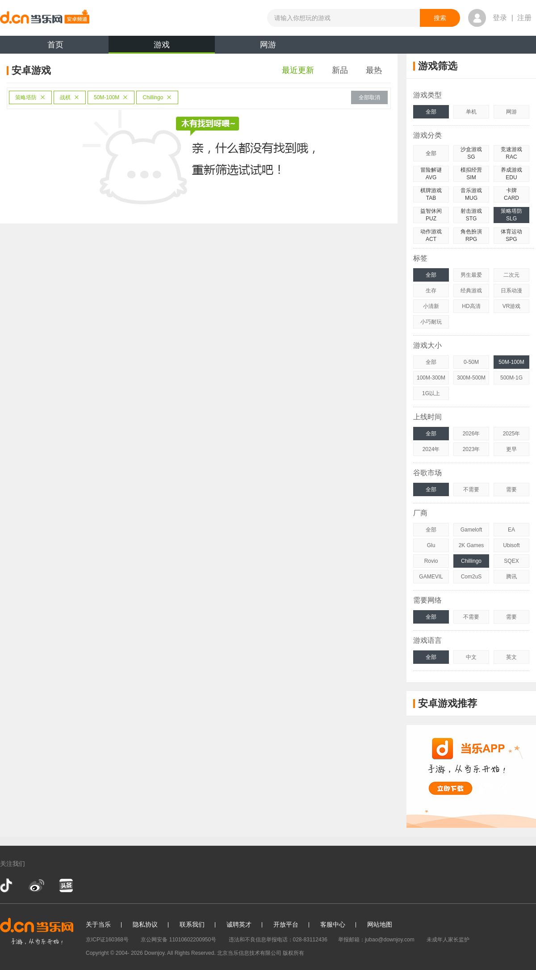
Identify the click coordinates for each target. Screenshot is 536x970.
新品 (340, 70)
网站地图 (379, 924)
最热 (374, 70)
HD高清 (471, 306)
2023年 (471, 449)
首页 (55, 44)
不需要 (471, 489)
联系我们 (192, 924)
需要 (511, 489)
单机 (471, 112)
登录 (500, 17)
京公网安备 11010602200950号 (178, 939)
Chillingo (157, 97)
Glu (431, 545)
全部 (431, 112)
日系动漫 (511, 290)
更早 (511, 449)
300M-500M (471, 378)
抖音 (7, 885)
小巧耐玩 (431, 322)
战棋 (70, 97)
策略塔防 (30, 97)
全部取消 (369, 97)
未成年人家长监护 (448, 939)
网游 (268, 44)
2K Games (471, 545)
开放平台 (285, 924)
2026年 (471, 433)
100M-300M (431, 378)
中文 (471, 657)
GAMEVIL (431, 577)
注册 (524, 17)
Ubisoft (511, 545)
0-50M (471, 362)
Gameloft (471, 530)
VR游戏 (511, 306)
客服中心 (332, 924)
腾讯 (511, 577)
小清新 (431, 306)
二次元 (511, 275)
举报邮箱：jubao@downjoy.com (376, 939)
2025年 (511, 433)
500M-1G (511, 378)
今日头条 (66, 885)
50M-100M (111, 97)
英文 (511, 657)
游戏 (162, 47)
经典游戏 (471, 290)
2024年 (431, 449)
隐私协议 (145, 924)
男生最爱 (471, 275)
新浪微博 (36, 885)
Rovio (431, 561)
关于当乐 (98, 924)
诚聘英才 (238, 924)
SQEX (511, 561)
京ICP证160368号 (107, 939)
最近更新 (298, 70)
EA (511, 530)
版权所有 (293, 953)
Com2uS (471, 577)
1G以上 (431, 393)
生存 (431, 290)
